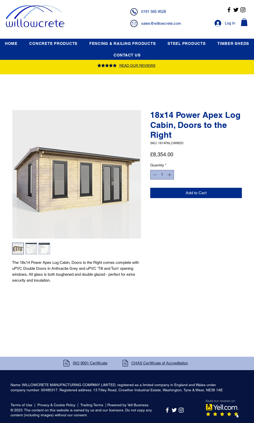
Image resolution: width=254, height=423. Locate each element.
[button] (244, 22)
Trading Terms (91, 405)
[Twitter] (236, 9)
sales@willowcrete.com (161, 23)
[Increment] (170, 174)
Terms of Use (21, 405)
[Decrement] (154, 174)
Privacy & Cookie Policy (56, 405)
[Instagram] (243, 9)
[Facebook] (229, 9)
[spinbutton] (162, 174)
